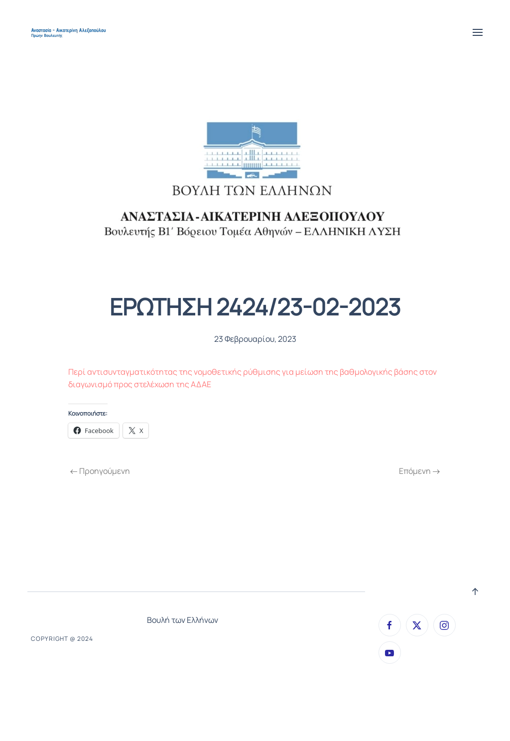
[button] (478, 32)
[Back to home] (69, 32)
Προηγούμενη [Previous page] (100, 470)
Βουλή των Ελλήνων (182, 619)
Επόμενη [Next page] (419, 470)
